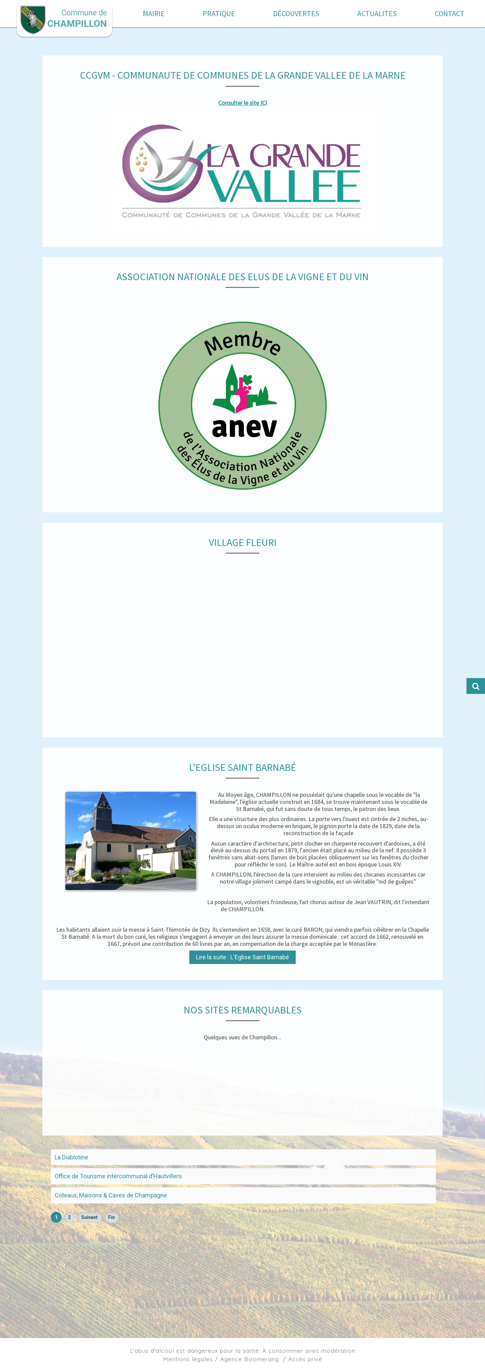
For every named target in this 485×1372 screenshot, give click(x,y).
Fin (111, 1217)
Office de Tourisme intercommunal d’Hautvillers (118, 1176)
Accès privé (305, 1359)
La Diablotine (71, 1157)
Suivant (89, 1217)
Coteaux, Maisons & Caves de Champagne (111, 1195)
